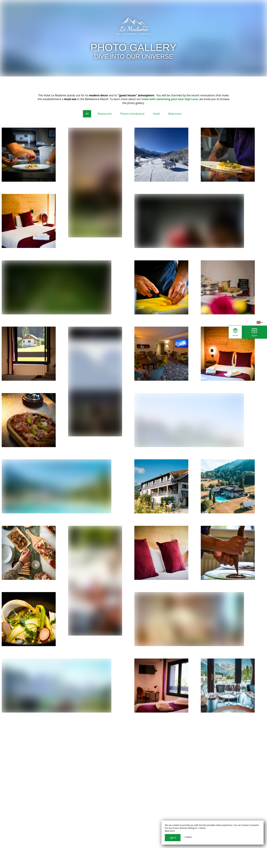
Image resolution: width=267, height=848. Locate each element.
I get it (172, 837)
